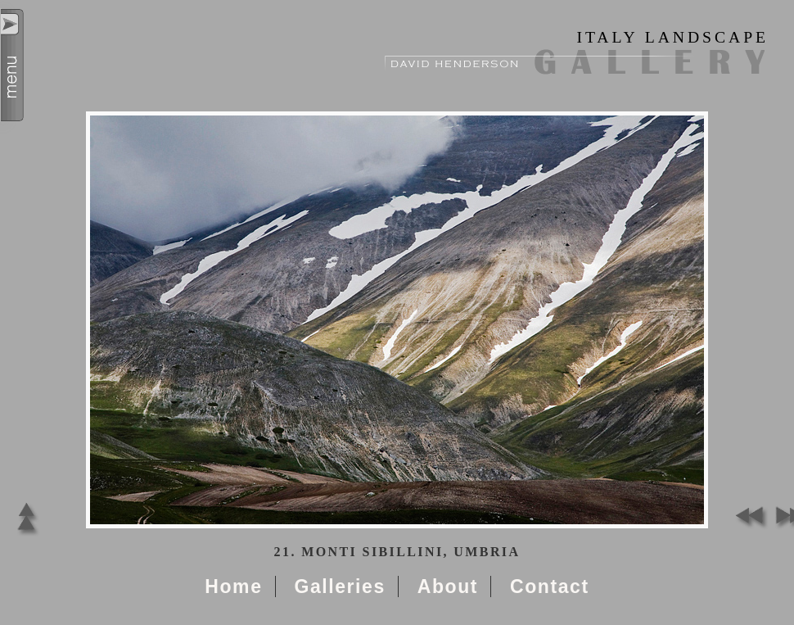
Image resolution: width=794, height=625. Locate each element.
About (447, 586)
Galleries (339, 586)
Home (233, 586)
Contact (549, 586)
